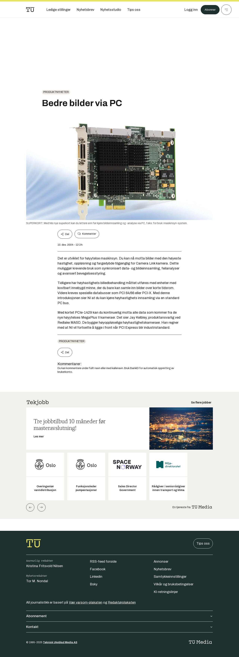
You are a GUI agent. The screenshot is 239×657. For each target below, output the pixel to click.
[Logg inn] (189, 9)
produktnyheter (56, 92)
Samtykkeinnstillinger (170, 576)
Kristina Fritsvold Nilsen (44, 566)
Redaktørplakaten (122, 602)
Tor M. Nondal (37, 581)
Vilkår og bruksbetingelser (173, 584)
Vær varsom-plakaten (85, 602)
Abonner (209, 10)
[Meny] (226, 9)
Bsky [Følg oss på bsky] (93, 584)
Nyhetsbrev (162, 569)
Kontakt (119, 627)
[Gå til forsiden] (30, 10)
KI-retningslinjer (166, 592)
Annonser (161, 561)
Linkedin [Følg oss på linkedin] (96, 576)
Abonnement (119, 616)
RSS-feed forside (103, 561)
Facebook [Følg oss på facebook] (97, 569)
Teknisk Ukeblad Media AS (60, 642)
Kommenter (87, 233)
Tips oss (203, 543)
